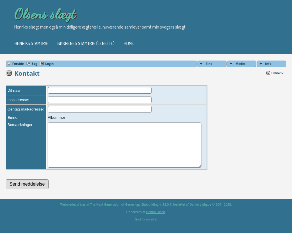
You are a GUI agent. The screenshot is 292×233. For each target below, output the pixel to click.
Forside (18, 63)
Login (49, 63)
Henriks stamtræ (31, 43)
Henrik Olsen (155, 220)
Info (268, 63)
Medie (240, 63)
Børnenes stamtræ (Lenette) (86, 43)
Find (209, 63)
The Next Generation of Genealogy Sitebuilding (124, 213)
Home (129, 43)
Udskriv (277, 73)
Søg (34, 63)
